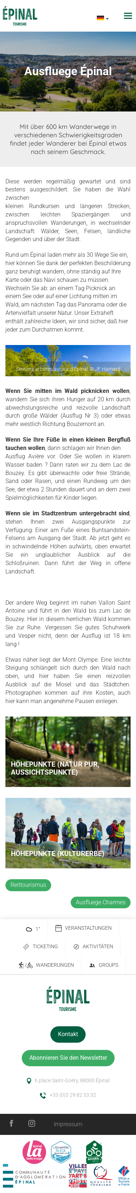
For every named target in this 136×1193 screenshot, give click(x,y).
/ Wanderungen (46, 965)
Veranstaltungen (83, 928)
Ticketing (40, 947)
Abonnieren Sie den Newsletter (68, 1057)
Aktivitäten (93, 947)
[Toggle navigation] (129, 16)
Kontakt (68, 1034)
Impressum (68, 1124)
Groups (103, 965)
